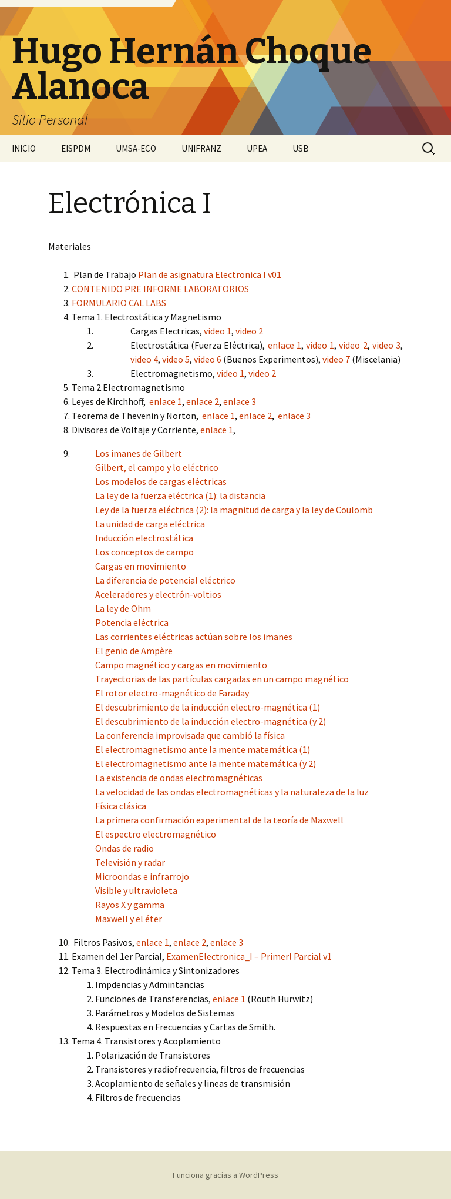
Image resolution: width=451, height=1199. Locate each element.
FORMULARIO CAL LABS (119, 303)
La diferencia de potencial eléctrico (165, 580)
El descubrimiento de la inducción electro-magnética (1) (207, 707)
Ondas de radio (124, 848)
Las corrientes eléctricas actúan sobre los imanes (193, 636)
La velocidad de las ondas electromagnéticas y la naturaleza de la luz (232, 792)
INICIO (24, 148)
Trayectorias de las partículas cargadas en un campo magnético (222, 679)
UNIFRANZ (201, 148)
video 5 (176, 359)
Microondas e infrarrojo (142, 876)
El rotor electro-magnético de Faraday (172, 693)
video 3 (386, 345)
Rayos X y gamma (129, 904)
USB (300, 148)
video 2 (249, 331)
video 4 (144, 359)
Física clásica (120, 806)
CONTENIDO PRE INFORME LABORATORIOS (160, 288)
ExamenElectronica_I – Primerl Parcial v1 (249, 956)
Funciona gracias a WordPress (225, 1175)
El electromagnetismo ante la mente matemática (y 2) (205, 763)
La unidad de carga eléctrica (150, 524)
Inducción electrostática (144, 538)
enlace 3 (239, 401)
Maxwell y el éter (128, 919)
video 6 (207, 359)
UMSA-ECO (136, 148)
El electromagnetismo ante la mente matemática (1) (202, 749)
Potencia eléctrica (132, 622)
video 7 (336, 359)
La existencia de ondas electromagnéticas (178, 777)
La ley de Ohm (123, 608)
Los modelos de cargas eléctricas (161, 481)
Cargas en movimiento (140, 566)
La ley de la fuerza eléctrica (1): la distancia (180, 495)
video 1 (217, 331)
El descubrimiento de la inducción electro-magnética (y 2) (210, 721)
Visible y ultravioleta (136, 890)
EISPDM (75, 148)
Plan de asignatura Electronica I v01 (209, 274)
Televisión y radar (130, 862)
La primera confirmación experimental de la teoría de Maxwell (219, 820)
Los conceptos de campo (144, 552)
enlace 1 (284, 345)
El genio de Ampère (134, 651)
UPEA (257, 148)
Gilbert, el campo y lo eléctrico (156, 467)
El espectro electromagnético (155, 834)
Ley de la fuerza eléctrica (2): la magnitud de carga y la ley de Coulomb (234, 509)
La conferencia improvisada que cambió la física (190, 735)
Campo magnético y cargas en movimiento (181, 665)
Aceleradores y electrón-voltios (158, 594)
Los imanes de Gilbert (138, 453)
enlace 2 (202, 401)
